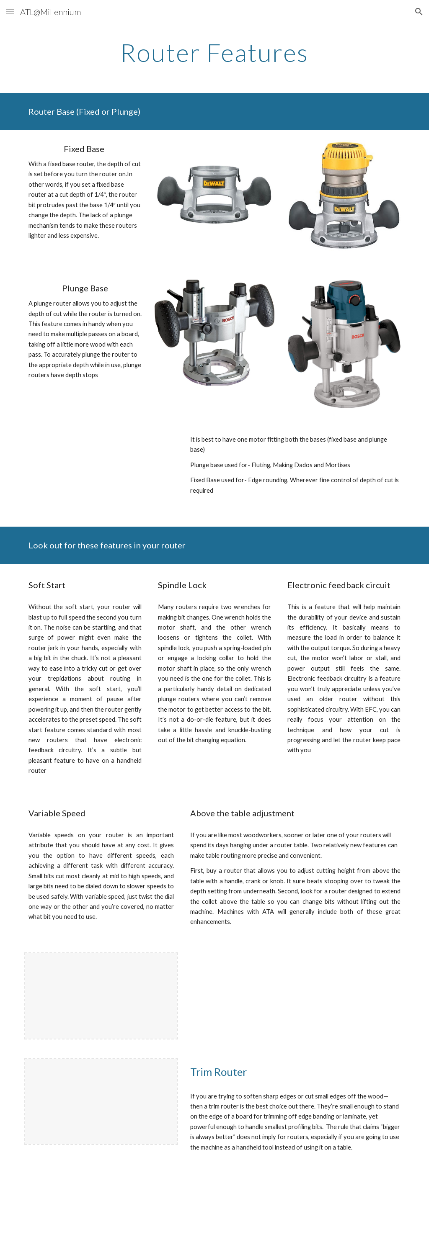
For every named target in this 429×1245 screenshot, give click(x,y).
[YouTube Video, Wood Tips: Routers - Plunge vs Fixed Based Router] (101, 474)
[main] (214, 52)
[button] (10, 11)
